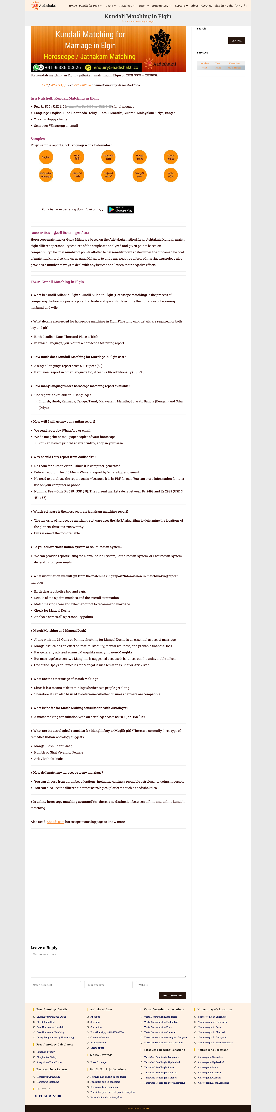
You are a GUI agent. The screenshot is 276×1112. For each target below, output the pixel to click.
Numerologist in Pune (209, 1027)
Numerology (234, 63)
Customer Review (100, 1037)
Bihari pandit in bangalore (104, 1087)
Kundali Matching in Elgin (140, 21)
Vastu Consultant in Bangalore (160, 1016)
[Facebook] (40, 1096)
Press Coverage (98, 1062)
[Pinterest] (54, 1096)
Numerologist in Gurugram (212, 1037)
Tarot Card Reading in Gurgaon (160, 1077)
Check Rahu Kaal (46, 1022)
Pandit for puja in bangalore (105, 1081)
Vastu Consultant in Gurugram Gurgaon (165, 1037)
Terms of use (97, 1047)
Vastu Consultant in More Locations (163, 1042)
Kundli (218, 68)
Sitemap (95, 1022)
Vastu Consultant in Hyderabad (161, 1022)
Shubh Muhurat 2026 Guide (51, 1016)
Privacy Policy (98, 1042)
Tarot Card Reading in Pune (159, 1067)
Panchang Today (46, 1051)
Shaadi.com (55, 822)
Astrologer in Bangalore (210, 1057)
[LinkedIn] (50, 1096)
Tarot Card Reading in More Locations (164, 1082)
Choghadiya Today (47, 1057)
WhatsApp (58, 85)
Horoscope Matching (48, 1081)
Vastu (217, 63)
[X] (35, 1096)
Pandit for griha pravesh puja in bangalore (112, 1092)
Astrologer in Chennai (209, 1072)
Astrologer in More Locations (213, 1082)
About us (95, 1016)
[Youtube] (59, 1096)
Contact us (96, 1027)
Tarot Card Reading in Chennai (160, 1072)
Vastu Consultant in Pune (158, 1027)
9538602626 (82, 85)
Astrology (204, 63)
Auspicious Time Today (49, 1062)
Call (45, 85)
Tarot (204, 68)
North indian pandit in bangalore (108, 1076)
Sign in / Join (223, 5)
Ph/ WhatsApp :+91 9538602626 (107, 1032)
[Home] (123, 21)
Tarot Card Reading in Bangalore (161, 1057)
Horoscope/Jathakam (48, 1076)
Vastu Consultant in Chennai (159, 1032)
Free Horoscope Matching (50, 1032)
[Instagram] (45, 1096)
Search (237, 40)
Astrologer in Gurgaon (209, 1077)
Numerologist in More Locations (215, 1042)
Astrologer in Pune (208, 1067)
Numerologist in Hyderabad (213, 1022)
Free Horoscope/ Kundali (50, 1027)
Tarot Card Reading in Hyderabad (162, 1062)
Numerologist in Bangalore (212, 1016)
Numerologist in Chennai (211, 1032)
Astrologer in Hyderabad (211, 1062)
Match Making (234, 68)
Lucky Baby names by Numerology (55, 1037)
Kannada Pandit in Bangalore (106, 1097)
